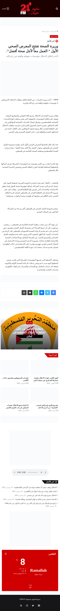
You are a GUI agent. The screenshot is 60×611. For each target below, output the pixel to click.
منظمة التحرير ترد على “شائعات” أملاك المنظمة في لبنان (29, 332)
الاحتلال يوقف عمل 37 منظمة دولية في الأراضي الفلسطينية (35, 487)
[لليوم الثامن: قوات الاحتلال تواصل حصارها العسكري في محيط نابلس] (44, 368)
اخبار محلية (45, 31)
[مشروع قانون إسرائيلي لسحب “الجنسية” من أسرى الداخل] (44, 395)
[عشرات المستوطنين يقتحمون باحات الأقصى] (14, 368)
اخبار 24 (29, 323)
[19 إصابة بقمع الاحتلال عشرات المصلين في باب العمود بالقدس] (14, 395)
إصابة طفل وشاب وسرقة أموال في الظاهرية (40, 491)
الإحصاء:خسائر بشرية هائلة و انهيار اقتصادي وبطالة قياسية (36, 499)
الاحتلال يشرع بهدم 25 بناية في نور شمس (42, 495)
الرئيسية (54, 31)
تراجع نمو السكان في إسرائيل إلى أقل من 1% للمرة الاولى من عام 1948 (31, 503)
